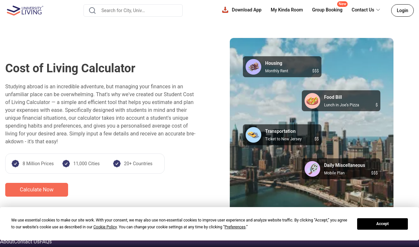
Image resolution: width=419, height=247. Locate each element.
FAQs (46, 241)
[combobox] (133, 10)
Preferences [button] (235, 227)
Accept (382, 223)
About (7, 241)
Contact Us (27, 241)
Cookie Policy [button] (105, 227)
